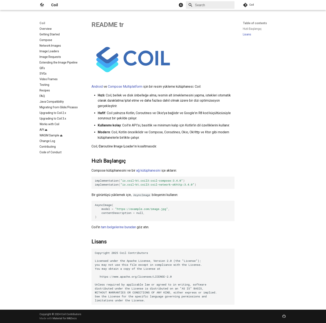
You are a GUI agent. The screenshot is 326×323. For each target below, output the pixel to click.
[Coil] (42, 5)
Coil (42, 23)
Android (97, 87)
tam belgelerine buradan (118, 227)
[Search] (210, 5)
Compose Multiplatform (125, 87)
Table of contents (255, 23)
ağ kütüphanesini (148, 170)
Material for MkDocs (65, 318)
